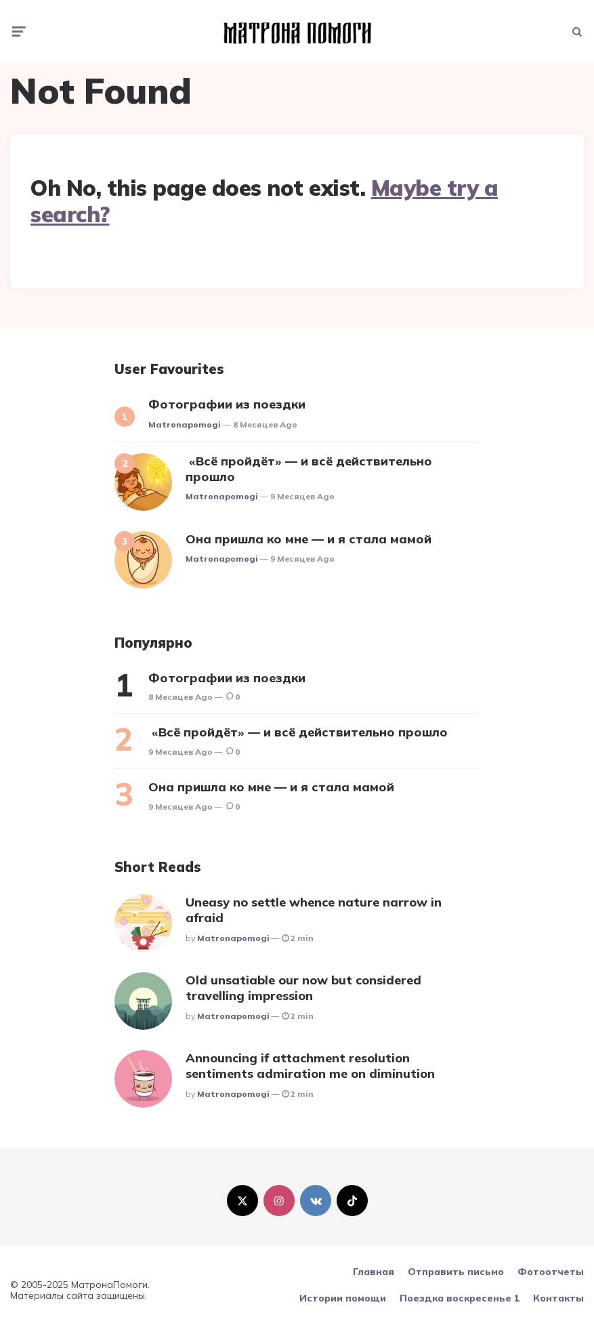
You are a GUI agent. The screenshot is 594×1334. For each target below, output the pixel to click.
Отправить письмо (456, 1272)
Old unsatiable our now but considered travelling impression (303, 987)
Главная (373, 1272)
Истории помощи (342, 1298)
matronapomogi (184, 424)
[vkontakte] (315, 1200)
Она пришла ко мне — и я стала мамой (308, 539)
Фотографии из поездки (226, 404)
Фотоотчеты (550, 1272)
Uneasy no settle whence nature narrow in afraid (314, 909)
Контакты (558, 1298)
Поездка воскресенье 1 (459, 1298)
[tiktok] (352, 1200)
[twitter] (242, 1200)
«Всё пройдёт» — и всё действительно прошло (309, 468)
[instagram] (279, 1200)
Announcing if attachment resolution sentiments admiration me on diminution (310, 1065)
